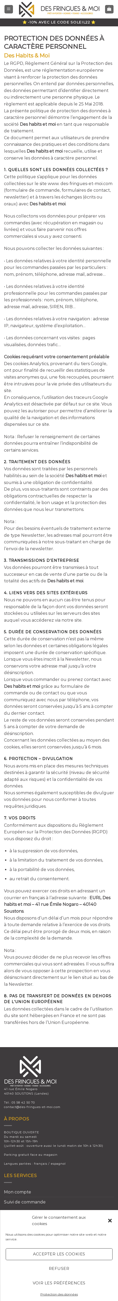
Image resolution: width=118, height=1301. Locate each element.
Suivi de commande (25, 1202)
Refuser (59, 1268)
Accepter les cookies (59, 1253)
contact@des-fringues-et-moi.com (32, 1107)
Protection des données (59, 1294)
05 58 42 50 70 (23, 1102)
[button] (109, 1220)
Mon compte (17, 1191)
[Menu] (8, 9)
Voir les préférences (59, 1282)
